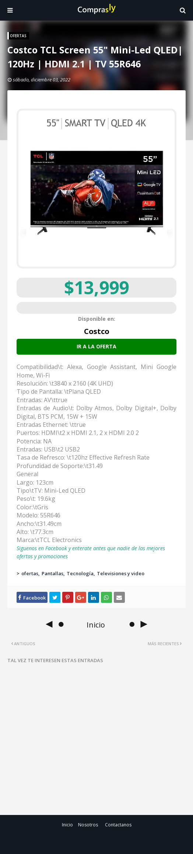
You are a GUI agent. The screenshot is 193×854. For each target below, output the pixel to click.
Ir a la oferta (96, 346)
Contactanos (118, 825)
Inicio (67, 825)
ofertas (29, 573)
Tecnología (80, 573)
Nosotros (88, 825)
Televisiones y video (120, 573)
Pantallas (52, 573)
